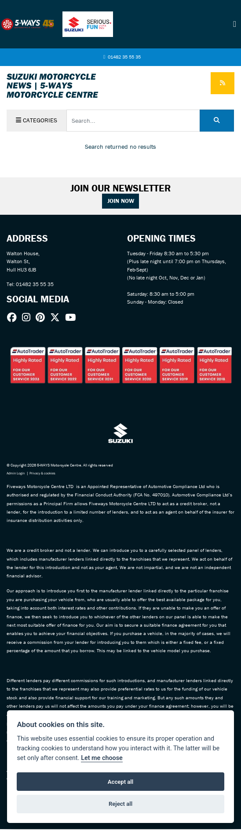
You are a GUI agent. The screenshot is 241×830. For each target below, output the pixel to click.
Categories (37, 121)
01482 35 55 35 (122, 57)
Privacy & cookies (46, 474)
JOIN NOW (120, 202)
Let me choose (102, 758)
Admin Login (17, 474)
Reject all (120, 804)
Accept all (120, 782)
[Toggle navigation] (235, 24)
